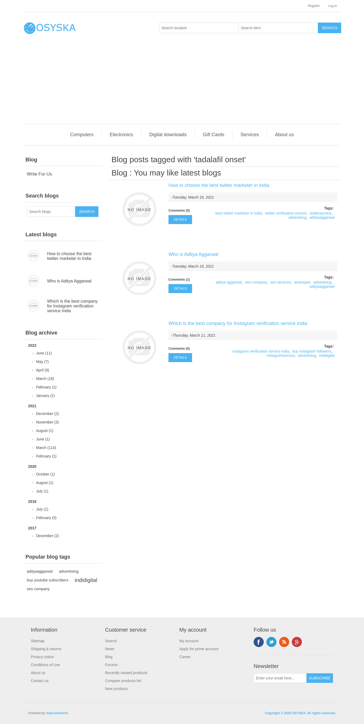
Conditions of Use (45, 665)
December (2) (47, 414)
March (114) (46, 447)
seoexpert (302, 282)
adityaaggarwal (40, 571)
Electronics (121, 134)
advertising (69, 571)
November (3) (47, 422)
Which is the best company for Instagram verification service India (72, 306)
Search (111, 641)
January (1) (45, 395)
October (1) (45, 474)
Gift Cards (213, 134)
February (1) (46, 387)
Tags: (329, 208)
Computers (81, 134)
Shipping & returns (46, 649)
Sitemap (37, 641)
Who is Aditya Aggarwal (69, 281)
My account (188, 641)
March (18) (45, 378)
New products (116, 689)
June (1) (43, 439)
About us (284, 134)
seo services (280, 282)
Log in (332, 6)
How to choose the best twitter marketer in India (69, 256)
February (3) (46, 518)
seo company (38, 589)
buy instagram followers (311, 351)
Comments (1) (179, 279)
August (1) (44, 431)
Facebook (259, 642)
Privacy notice (42, 657)
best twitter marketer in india (238, 213)
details (180, 219)
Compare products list (123, 681)
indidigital (86, 580)
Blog (119, 172)
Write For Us (39, 174)
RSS (284, 642)
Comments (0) (179, 210)
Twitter (271, 642)
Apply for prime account (198, 649)
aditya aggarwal (229, 282)
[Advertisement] (183, 84)
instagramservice (281, 355)
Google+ (297, 642)
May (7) (42, 361)
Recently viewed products (126, 673)
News (109, 649)
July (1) (42, 491)
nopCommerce (57, 713)
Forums (111, 665)
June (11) (44, 353)
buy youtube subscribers (47, 580)
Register (314, 6)
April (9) (42, 370)
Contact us (40, 681)
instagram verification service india (260, 351)
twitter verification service (285, 213)
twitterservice (320, 213)
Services (250, 134)
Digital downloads (168, 134)
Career (185, 657)
